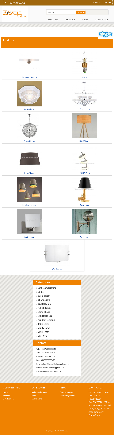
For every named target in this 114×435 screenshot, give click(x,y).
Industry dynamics (67, 395)
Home (5, 392)
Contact (107, 2)
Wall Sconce (57, 269)
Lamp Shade (29, 173)
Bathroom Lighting (29, 77)
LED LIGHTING (85, 173)
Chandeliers (85, 109)
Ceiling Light (29, 109)
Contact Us (101, 19)
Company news (66, 392)
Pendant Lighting (29, 205)
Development (8, 399)
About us (97, 2)
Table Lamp (84, 205)
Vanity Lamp (29, 237)
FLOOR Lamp (84, 141)
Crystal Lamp (29, 141)
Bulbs (84, 77)
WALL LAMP (85, 237)
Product (70, 19)
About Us (53, 19)
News (85, 19)
